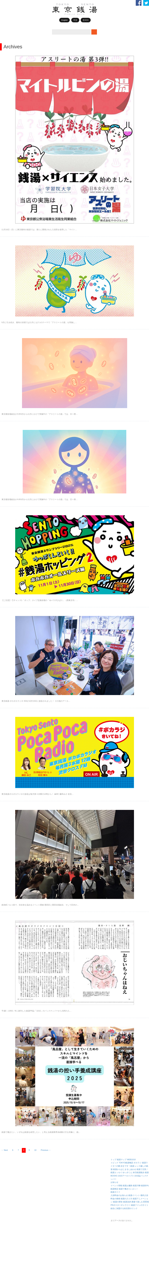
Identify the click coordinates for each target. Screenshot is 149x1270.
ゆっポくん (127, 1172)
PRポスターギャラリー (120, 1205)
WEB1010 (131, 1159)
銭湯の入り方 (126, 1199)
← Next (4, 1150)
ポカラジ (137, 1163)
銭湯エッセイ (116, 1172)
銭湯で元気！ (142, 1169)
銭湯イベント (134, 1195)
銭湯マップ (121, 1159)
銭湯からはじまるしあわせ (124, 1169)
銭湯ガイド (115, 1192)
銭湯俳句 (145, 1185)
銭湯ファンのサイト (139, 1205)
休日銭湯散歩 (138, 1172)
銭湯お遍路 (127, 1185)
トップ (113, 1159)
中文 (75, 20)
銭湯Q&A (127, 1202)
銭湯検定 (114, 1189)
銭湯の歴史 (118, 1202)
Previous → (46, 1150)
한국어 (86, 20)
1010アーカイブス (126, 1176)
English (64, 20)
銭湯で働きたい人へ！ (128, 1189)
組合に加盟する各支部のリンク (124, 1208)
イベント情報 (116, 1185)
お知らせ (114, 1182)
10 (35, 1150)
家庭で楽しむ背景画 (140, 1202)
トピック (114, 1163)
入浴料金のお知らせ (119, 1195)
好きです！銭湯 (127, 1166)
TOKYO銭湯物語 (126, 1163)
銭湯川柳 (136, 1185)
